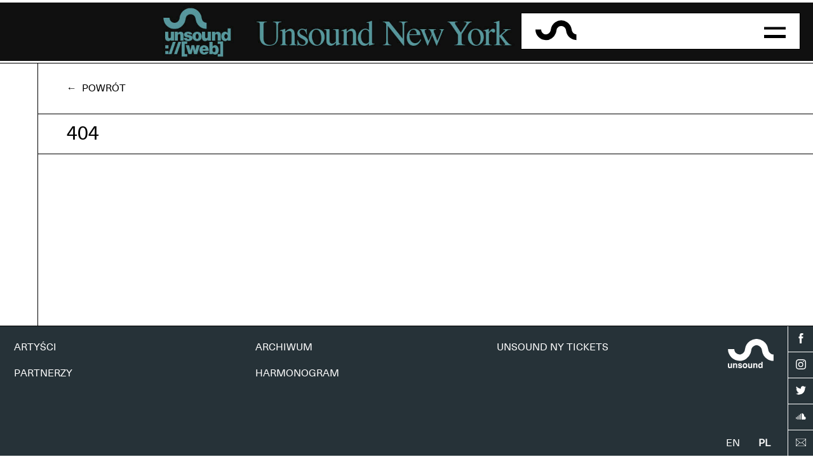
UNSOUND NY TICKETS (552, 347)
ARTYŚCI (35, 347)
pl (764, 443)
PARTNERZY (43, 373)
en (733, 443)
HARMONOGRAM (297, 373)
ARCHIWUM (283, 347)
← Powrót (96, 88)
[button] (774, 31)
